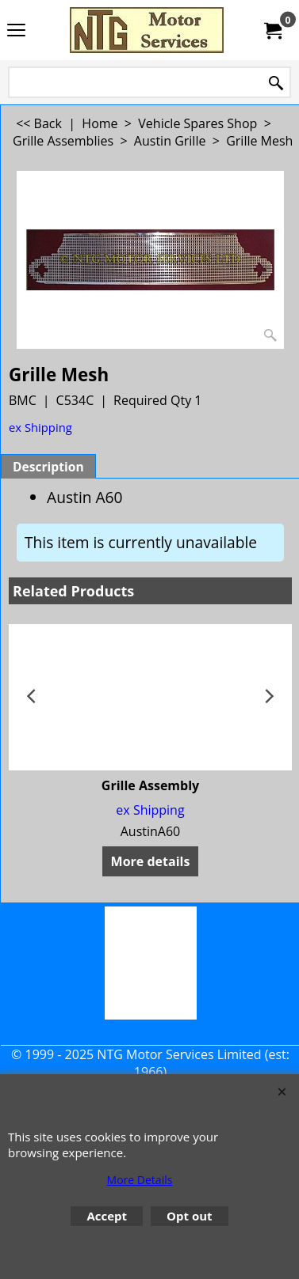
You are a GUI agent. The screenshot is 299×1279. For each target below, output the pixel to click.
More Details (140, 1179)
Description (48, 466)
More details (150, 861)
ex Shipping (40, 427)
